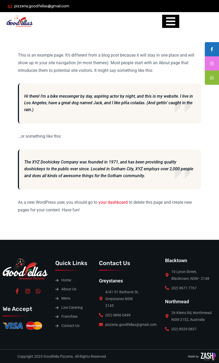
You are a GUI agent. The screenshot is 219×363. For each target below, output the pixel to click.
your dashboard (113, 202)
